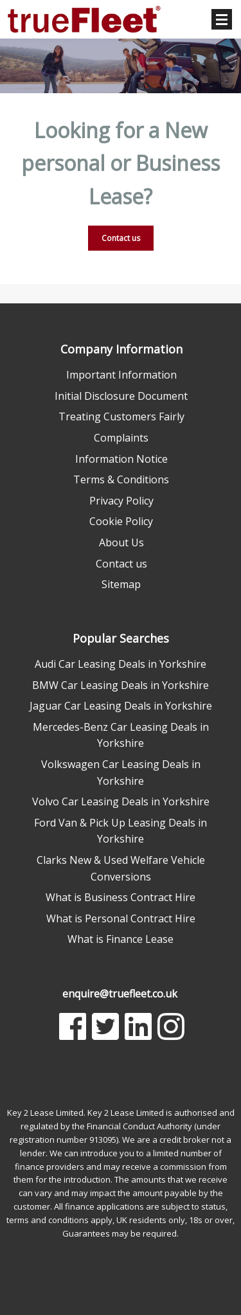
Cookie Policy (121, 521)
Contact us (121, 238)
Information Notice (121, 459)
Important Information (121, 375)
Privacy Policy (121, 501)
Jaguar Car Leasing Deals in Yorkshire (121, 706)
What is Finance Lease (120, 939)
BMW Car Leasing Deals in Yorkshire (120, 685)
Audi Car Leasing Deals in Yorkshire (120, 664)
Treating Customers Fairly (121, 416)
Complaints (121, 438)
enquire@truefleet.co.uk (119, 994)
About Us (121, 542)
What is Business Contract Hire (120, 897)
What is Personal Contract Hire (120, 918)
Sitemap (121, 584)
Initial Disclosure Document (121, 396)
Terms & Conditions (121, 479)
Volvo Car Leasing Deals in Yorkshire (121, 801)
